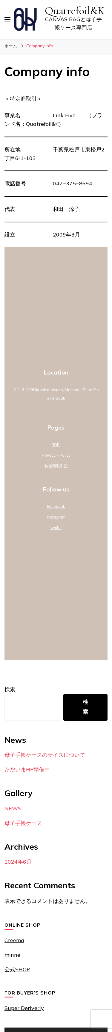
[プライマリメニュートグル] (7, 19)
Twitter (56, 527)
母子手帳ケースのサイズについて (44, 754)
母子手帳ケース (23, 823)
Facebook (56, 506)
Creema (14, 940)
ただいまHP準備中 (27, 769)
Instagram (56, 517)
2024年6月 (18, 861)
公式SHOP (17, 969)
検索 (9, 689)
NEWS (12, 808)
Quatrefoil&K (75, 11)
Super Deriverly (24, 1008)
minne (12, 954)
